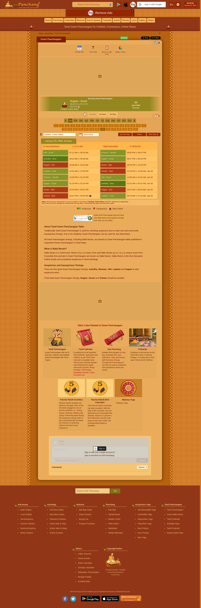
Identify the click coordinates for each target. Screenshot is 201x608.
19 (70, 129)
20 (75, 129)
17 (144, 125)
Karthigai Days (173, 524)
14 (127, 125)
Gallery (142, 20)
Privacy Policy (115, 574)
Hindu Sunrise (84, 558)
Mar (81, 121)
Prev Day (125, 134)
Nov (124, 121)
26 (108, 129)
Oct (118, 121)
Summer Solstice (27, 524)
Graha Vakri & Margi (58, 528)
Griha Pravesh (85, 514)
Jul (102, 121)
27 (114, 129)
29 (125, 129)
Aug (107, 121)
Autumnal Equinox (28, 528)
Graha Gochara (56, 533)
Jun (97, 121)
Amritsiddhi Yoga (145, 514)
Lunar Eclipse (26, 514)
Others (151, 20)
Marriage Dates (85, 510)
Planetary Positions (58, 519)
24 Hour (102, 114)
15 (133, 125)
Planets (125, 20)
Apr (86, 121)
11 (111, 125)
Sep (113, 121)
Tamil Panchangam (175, 510)
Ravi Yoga (142, 537)
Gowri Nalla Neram (175, 514)
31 (136, 129)
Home (48, 20)
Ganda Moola (114, 514)
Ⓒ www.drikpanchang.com (115, 572)
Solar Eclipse (26, 510)
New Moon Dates (57, 514)
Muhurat (81, 20)
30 (130, 129)
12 (116, 125)
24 (97, 129)
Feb (75, 121)
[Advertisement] (100, 76)
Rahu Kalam (113, 524)
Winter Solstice (26, 533)
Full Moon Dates (57, 510)
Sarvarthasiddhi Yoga (147, 510)
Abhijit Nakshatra (115, 533)
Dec (129, 121)
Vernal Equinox (26, 519)
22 (86, 129)
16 (138, 125)
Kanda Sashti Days (175, 533)
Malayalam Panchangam (88, 572)
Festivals (107, 20)
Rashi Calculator (85, 563)
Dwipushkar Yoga (145, 519)
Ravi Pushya (143, 528)
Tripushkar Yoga (145, 524)
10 (105, 125)
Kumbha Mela (84, 581)
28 (119, 129)
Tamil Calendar (173, 519)
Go (115, 491)
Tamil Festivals (173, 528)
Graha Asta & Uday (58, 524)
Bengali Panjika (84, 577)
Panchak (112, 510)
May (92, 121)
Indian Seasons (84, 554)
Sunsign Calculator (86, 567)
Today (139, 134)
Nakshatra (112, 528)
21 (81, 129)
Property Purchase (87, 524)
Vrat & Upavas (94, 20)
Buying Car (83, 519)
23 (92, 129)
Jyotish (116, 20)
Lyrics (134, 20)
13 (122, 125)
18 (64, 129)
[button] (151, 4)
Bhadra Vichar (114, 519)
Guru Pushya (143, 533)
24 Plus (113, 114)
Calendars (70, 20)
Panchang (58, 20)
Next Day (153, 134)
